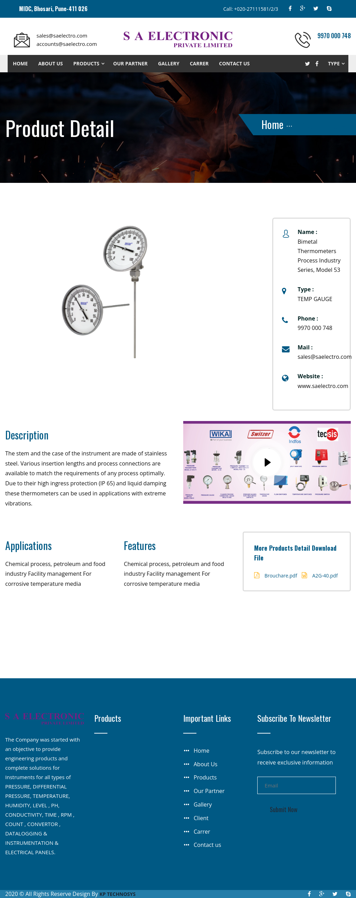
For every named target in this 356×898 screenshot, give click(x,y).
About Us (206, 764)
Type (334, 63)
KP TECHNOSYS (117, 894)
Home (20, 63)
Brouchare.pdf (281, 575)
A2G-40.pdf (325, 575)
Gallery (168, 63)
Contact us (234, 63)
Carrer (199, 63)
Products (86, 63)
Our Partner (130, 63)
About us (50, 63)
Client (201, 818)
